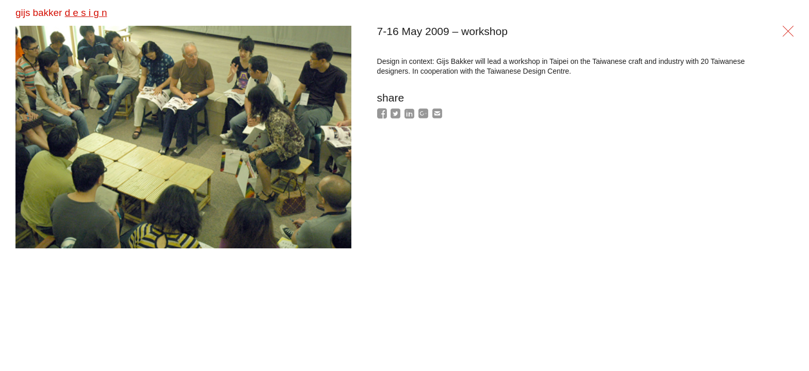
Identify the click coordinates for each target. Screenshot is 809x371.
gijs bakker (61, 12)
